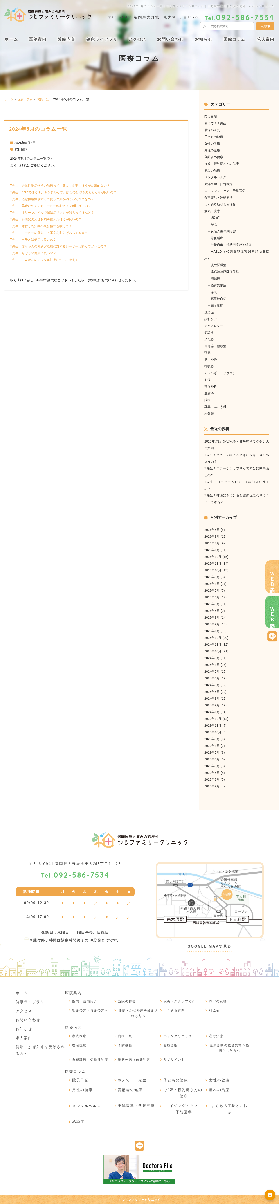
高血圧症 (218, 305)
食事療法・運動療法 (219, 197)
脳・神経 (211, 359)
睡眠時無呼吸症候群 (226, 272)
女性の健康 (212, 143)
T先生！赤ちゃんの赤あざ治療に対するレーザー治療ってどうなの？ (61, 246)
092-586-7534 (75, 875)
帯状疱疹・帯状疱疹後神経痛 (233, 245)
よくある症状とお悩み (221, 204)
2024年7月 (212, 671)
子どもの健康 (214, 137)
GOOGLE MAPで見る (209, 946)
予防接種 (125, 1045)
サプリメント (174, 1059)
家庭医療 (79, 1036)
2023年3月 (212, 779)
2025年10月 (213, 570)
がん (214, 224)
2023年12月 (213, 719)
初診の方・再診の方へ (90, 1010)
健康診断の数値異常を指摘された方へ (229, 1048)
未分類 (209, 413)
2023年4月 (212, 773)
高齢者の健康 (214, 157)
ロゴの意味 (218, 1001)
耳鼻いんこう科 (216, 407)
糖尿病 (216, 278)
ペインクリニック (178, 1036)
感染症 (209, 312)
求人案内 (24, 1038)
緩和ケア (211, 319)
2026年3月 (212, 536)
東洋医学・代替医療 (219, 184)
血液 (207, 380)
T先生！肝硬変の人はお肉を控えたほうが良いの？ (48, 219)
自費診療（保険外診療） (92, 1059)
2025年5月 (212, 604)
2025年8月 (212, 584)
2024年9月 (212, 658)
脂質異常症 (219, 285)
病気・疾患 (212, 211)
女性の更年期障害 (224, 231)
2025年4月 (212, 611)
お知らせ (204, 39)
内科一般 (125, 1036)
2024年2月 (212, 705)
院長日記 (21, 149)
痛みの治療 (212, 170)
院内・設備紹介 (84, 1001)
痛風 (214, 292)
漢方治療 (216, 1036)
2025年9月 (212, 577)
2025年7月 (212, 590)
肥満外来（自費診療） (136, 1059)
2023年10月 (213, 732)
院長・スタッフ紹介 (180, 1001)
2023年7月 (212, 752)
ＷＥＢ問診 (272, 612)
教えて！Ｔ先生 (216, 123)
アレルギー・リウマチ (221, 373)
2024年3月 (212, 698)
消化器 (209, 339)
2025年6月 (212, 597)
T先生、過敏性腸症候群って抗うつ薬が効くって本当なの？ (55, 199)
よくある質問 (174, 1010)
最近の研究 (212, 130)
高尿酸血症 (219, 299)
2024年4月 (212, 692)
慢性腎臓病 (219, 265)
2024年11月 (213, 644)
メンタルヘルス (216, 177)
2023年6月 (212, 759)
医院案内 (38, 39)
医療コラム (234, 39)
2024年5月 (212, 685)
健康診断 (171, 1045)
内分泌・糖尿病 (216, 346)
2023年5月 (212, 766)
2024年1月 (212, 712)
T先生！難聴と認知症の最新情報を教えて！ (43, 226)
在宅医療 (79, 1045)
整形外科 (211, 386)
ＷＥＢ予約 (272, 576)
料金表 (214, 1010)
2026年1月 (212, 550)
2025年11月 (213, 563)
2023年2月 (212, 786)
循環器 (209, 332)
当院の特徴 (127, 1001)
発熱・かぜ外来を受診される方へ (138, 1013)
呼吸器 (209, 366)
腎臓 (207, 353)
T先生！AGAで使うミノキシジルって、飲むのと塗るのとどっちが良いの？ (67, 192)
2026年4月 (212, 530)
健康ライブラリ (101, 39)
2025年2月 (212, 624)
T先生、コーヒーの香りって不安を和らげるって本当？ (51, 233)
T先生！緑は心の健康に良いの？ (34, 253)
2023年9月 (212, 739)
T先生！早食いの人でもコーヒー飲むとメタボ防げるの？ (53, 206)
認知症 (216, 218)
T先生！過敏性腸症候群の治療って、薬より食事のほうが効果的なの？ (63, 185)
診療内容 (66, 39)
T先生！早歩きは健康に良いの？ (34, 239)
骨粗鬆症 (218, 238)
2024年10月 (213, 651)
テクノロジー (214, 326)
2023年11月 (213, 725)
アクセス (137, 39)
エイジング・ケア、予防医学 (226, 191)
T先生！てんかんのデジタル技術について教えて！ (48, 260)
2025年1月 (212, 631)
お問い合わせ (170, 39)
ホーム (11, 39)
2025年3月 (212, 617)
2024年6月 (212, 678)
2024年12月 (213, 638)
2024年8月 (212, 665)
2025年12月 (213, 557)
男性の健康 (212, 150)
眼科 (207, 400)
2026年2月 (212, 543)
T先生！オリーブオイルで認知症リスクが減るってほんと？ (55, 212)
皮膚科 (209, 393)
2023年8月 (212, 746)
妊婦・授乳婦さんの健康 (222, 164)
